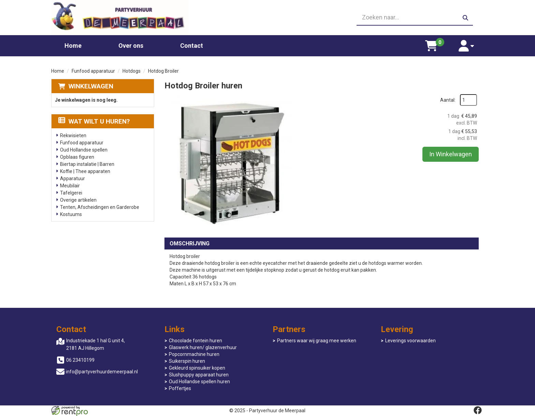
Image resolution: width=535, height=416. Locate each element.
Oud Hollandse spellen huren (199, 381)
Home (73, 45)
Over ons (130, 45)
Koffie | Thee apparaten (85, 171)
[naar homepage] (120, 17)
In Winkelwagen (450, 154)
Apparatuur (72, 178)
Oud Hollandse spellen (83, 150)
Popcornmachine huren (194, 354)
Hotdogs (131, 71)
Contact (191, 45)
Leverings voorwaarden (410, 340)
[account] (466, 46)
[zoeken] (465, 17)
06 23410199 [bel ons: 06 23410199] (80, 360)
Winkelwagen (91, 86)
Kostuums (71, 214)
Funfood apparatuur (93, 71)
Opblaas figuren (77, 157)
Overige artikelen (78, 200)
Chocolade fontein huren (195, 340)
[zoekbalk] (415, 18)
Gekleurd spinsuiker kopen (197, 368)
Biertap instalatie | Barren (87, 164)
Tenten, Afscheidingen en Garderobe (99, 207)
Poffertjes (180, 388)
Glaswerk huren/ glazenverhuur (203, 347)
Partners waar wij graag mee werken (316, 340)
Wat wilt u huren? (94, 121)
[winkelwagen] (431, 46)
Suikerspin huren (187, 361)
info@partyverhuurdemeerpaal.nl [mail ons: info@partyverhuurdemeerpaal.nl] (102, 371)
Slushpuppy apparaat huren (199, 374)
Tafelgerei (71, 193)
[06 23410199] (267, 17)
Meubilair (70, 185)
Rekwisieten (73, 135)
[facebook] (478, 410)
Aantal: (448, 100)
